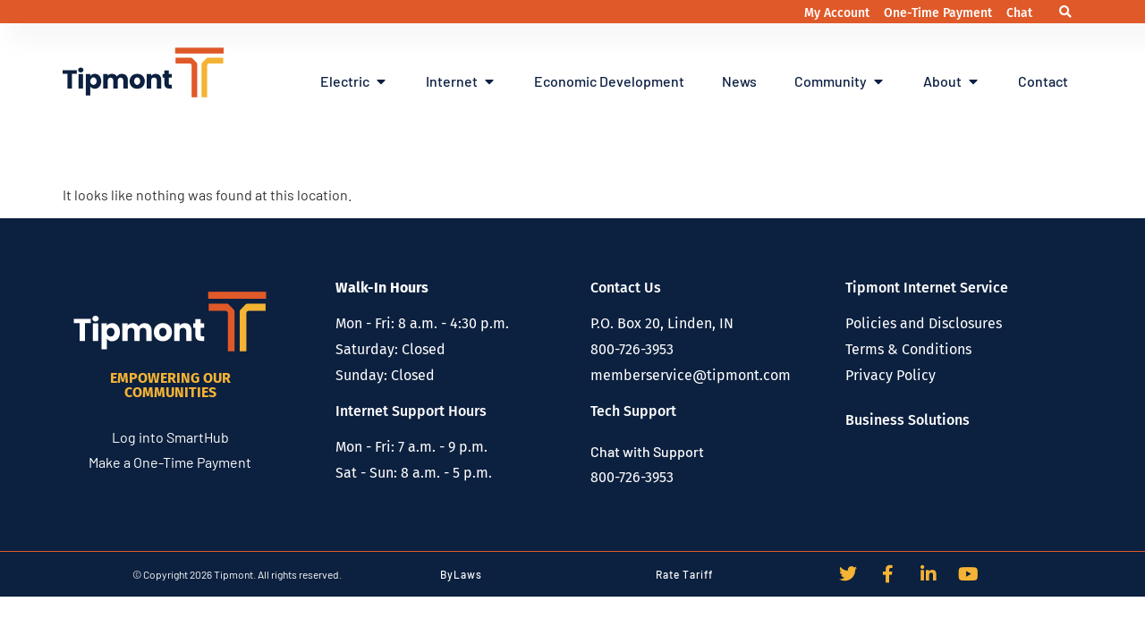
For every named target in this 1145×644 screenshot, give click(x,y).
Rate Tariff (684, 574)
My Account (838, 13)
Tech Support (633, 410)
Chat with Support (647, 451)
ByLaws (461, 574)
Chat (1019, 13)
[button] (1066, 12)
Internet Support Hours (411, 410)
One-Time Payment (940, 13)
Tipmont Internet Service (926, 287)
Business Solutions (907, 419)
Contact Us (625, 287)
